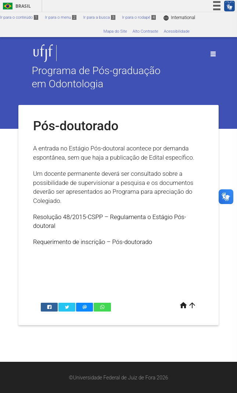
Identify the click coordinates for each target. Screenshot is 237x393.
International (179, 18)
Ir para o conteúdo (19, 17)
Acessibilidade (177, 31)
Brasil (15, 6)
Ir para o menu (60, 17)
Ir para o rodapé (139, 17)
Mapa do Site (115, 31)
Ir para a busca (99, 17)
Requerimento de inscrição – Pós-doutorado (92, 241)
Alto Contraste (145, 31)
